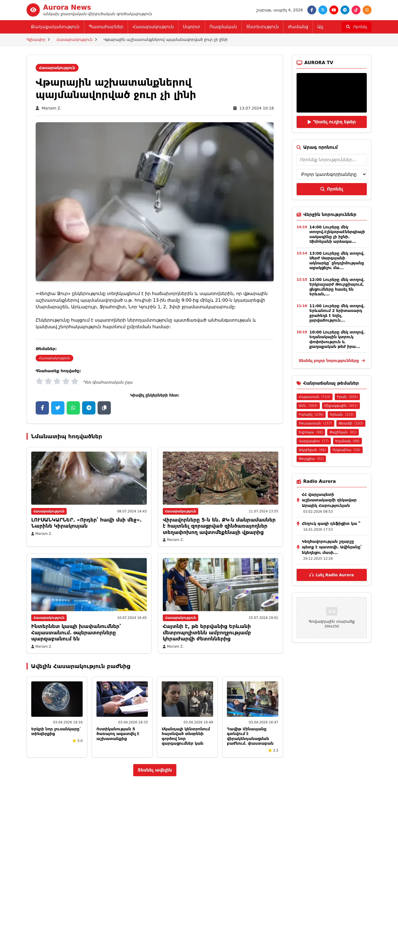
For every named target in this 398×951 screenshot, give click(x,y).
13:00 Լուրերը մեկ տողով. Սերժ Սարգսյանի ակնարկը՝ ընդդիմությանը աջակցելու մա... (337, 260)
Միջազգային (341, 406)
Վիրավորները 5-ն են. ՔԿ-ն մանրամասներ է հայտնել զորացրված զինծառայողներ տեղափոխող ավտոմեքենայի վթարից (219, 526)
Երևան (342, 414)
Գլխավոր (36, 39)
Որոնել (331, 189)
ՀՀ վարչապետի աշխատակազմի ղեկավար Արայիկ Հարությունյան (329, 500)
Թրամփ (351, 423)
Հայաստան (314, 397)
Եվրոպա (311, 432)
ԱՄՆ (308, 406)
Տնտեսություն (262, 26)
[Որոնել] (356, 27)
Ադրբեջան (312, 450)
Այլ (320, 26)
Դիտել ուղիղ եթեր (332, 121)
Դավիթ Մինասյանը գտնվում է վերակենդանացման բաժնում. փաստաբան (250, 736)
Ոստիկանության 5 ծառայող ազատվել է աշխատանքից (117, 734)
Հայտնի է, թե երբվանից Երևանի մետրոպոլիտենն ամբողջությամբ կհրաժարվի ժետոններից (207, 632)
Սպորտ (191, 26)
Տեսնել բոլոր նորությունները (331, 360)
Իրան (347, 397)
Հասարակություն (153, 26)
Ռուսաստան (315, 423)
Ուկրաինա (346, 450)
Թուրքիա (311, 459)
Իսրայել (311, 414)
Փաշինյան (343, 432)
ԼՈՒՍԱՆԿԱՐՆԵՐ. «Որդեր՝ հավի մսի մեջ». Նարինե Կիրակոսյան (86, 523)
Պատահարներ (106, 26)
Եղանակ (347, 441)
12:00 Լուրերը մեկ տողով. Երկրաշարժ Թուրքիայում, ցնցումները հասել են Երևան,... (337, 286)
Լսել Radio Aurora (332, 575)
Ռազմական (223, 26)
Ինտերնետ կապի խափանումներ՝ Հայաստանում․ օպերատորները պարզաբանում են (76, 632)
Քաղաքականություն (55, 26)
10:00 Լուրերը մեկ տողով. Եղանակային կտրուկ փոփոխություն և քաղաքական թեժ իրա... (337, 339)
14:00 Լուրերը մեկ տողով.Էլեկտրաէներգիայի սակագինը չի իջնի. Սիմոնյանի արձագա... (337, 234)
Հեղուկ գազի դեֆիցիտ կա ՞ (331, 523)
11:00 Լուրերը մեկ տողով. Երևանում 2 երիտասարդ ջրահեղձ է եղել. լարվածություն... (337, 313)
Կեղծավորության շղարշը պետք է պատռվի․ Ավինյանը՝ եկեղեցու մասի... (332, 547)
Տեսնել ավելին (155, 770)
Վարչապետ (314, 441)
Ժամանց (298, 26)
